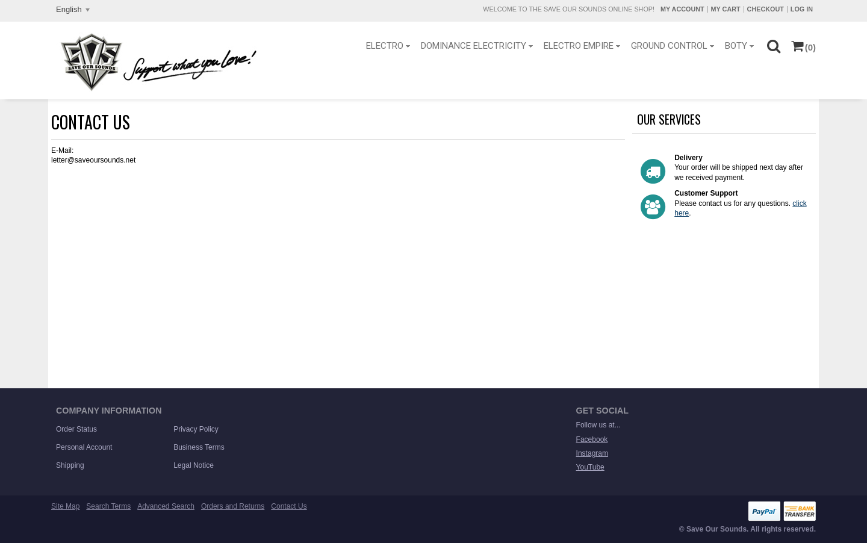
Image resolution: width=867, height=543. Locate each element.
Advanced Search (165, 506)
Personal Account (84, 447)
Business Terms (198, 447)
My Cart (726, 9)
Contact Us (288, 506)
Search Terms (108, 506)
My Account (682, 9)
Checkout (765, 9)
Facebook (592, 439)
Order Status (76, 429)
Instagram (592, 453)
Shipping (70, 465)
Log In (802, 9)
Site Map (65, 506)
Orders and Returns (232, 506)
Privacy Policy (196, 429)
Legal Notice (193, 465)
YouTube (590, 467)
